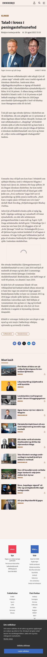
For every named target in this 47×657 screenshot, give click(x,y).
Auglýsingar (34, 562)
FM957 (34, 613)
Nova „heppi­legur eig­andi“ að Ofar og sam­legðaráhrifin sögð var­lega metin (30, 488)
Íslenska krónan (22, 334)
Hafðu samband (35, 564)
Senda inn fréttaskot (34, 583)
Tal (34, 618)
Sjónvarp (12, 610)
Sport (12, 602)
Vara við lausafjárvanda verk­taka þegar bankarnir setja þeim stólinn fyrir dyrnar (31, 472)
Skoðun (12, 607)
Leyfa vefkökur (23, 651)
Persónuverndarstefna (12, 563)
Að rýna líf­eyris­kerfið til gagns (30, 501)
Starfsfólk (35, 572)
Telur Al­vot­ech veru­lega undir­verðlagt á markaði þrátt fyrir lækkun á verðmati (30, 457)
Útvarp (12, 613)
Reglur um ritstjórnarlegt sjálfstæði (12, 560)
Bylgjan (34, 610)
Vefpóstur (35, 578)
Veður (34, 607)
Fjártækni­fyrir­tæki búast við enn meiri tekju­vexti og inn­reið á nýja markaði (31, 426)
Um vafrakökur (34, 581)
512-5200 (36, 559)
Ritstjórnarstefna (34, 567)
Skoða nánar (8, 639)
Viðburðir (35, 605)
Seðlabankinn (7, 334)
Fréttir (12, 597)
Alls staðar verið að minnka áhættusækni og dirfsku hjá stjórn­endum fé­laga (29, 442)
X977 (34, 616)
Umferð (34, 575)
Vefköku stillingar (23, 645)
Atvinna (34, 602)
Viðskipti (12, 599)
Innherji (34, 597)
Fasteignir (35, 599)
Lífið (12, 605)
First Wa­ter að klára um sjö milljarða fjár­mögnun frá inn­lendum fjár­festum (30, 369)
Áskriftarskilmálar (34, 570)
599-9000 (14, 571)
